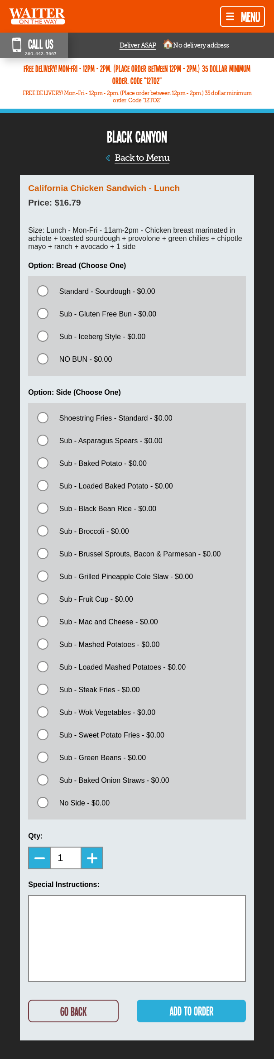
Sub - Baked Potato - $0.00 (103, 463)
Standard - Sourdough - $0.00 (107, 291)
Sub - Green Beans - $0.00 (102, 758)
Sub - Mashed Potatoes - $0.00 (109, 644)
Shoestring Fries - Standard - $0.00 (116, 418)
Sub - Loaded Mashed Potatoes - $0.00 (122, 667)
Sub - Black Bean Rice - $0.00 (107, 509)
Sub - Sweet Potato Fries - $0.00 (111, 735)
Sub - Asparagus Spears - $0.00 (111, 441)
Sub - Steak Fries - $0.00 (99, 690)
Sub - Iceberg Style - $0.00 (102, 336)
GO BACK (73, 1011)
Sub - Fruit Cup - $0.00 (96, 599)
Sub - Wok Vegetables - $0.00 (107, 712)
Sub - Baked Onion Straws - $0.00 (114, 780)
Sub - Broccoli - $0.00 (94, 531)
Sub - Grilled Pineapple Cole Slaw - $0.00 (126, 576)
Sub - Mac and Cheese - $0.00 (108, 622)
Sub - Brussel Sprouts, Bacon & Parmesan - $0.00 (140, 554)
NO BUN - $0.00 (85, 359)
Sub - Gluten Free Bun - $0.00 (107, 314)
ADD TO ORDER (191, 1011)
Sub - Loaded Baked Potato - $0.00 (116, 486)
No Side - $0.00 (84, 803)
